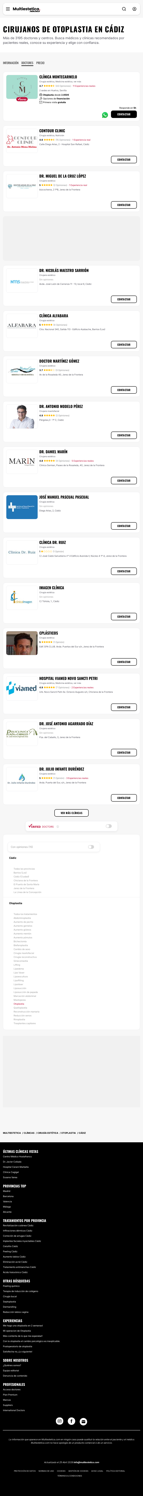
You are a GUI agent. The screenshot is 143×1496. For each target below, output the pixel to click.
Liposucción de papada (26, 992)
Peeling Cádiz (10, 1251)
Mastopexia (20, 1000)
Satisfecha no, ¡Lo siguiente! (17, 1351)
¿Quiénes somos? (12, 1365)
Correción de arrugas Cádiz (17, 1235)
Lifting (17, 964)
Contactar (124, 114)
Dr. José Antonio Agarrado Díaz (66, 723)
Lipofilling (19, 980)
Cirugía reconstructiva (25, 957)
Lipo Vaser (19, 972)
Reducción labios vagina (15, 1312)
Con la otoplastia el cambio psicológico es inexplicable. (31, 1341)
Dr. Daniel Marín (53, 451)
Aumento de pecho (23, 921)
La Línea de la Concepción (27, 892)
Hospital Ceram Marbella (16, 1167)
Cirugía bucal (10, 1296)
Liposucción (20, 988)
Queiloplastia (20, 1007)
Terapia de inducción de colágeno (20, 1291)
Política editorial (115, 1471)
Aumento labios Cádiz (14, 1256)
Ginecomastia (21, 960)
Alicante (7, 1211)
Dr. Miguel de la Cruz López (62, 176)
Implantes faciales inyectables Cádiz (22, 1241)
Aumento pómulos (23, 937)
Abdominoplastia (22, 918)
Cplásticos (48, 633)
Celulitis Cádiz (10, 1246)
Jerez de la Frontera (24, 888)
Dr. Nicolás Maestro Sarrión (64, 270)
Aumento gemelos (23, 925)
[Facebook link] (71, 1422)
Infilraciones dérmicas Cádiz (17, 1230)
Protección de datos (25, 1471)
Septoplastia (9, 1301)
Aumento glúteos (22, 929)
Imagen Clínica (51, 587)
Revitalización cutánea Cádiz (18, 1225)
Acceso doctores (11, 1389)
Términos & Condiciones (69, 1476)
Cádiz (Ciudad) (21, 876)
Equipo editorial (11, 1370)
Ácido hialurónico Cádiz (15, 1272)
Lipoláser (18, 984)
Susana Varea (10, 1177)
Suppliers (8, 1405)
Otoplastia (19, 1003)
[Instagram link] (59, 1422)
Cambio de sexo (22, 949)
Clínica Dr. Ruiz (52, 542)
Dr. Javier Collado (12, 1161)
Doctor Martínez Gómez (59, 361)
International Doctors (14, 1410)
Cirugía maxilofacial (24, 953)
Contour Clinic (52, 130)
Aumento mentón (22, 933)
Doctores (27, 63)
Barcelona (8, 1196)
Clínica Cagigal (11, 1172)
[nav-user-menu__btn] (134, 9)
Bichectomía (20, 941)
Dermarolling (9, 1306)
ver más (77, 81)
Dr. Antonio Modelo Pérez (61, 406)
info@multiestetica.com (86, 1462)
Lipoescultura (21, 976)
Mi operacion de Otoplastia (17, 1330)
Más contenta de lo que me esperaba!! (22, 1336)
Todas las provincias (24, 868)
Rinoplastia (19, 1019)
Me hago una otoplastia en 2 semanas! (23, 1325)
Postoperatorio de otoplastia (17, 1346)
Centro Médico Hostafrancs (17, 1156)
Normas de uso (46, 1471)
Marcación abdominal (25, 996)
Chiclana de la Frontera (26, 880)
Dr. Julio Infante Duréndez (61, 769)
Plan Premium (10, 1394)
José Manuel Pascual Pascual (64, 497)
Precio (40, 63)
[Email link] (83, 1421)
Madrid (6, 1191)
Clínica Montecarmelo (58, 77)
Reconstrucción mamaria (26, 1011)
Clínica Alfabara (53, 315)
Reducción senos (22, 1015)
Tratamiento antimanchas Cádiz (19, 1267)
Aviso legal (97, 1471)
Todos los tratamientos (25, 914)
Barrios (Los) (20, 872)
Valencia (7, 1201)
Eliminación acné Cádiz (15, 1261)
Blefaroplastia (21, 945)
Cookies (61, 1471)
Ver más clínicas (71, 813)
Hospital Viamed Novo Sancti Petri (68, 678)
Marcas (7, 1399)
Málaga (7, 1206)
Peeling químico (11, 1286)
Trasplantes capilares (25, 1023)
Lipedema (19, 968)
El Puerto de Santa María (26, 884)
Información (10, 63)
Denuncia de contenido (15, 1375)
